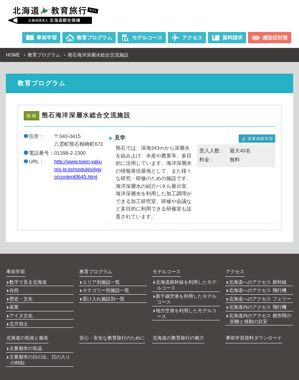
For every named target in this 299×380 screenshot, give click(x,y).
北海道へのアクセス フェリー (260, 295)
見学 (119, 137)
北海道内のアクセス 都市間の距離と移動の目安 (260, 312)
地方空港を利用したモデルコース (186, 309)
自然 (14, 288)
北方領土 (19, 316)
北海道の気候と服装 (27, 329)
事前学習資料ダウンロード (253, 329)
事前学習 (15, 271)
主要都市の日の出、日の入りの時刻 (40, 349)
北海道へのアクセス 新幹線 (258, 281)
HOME (13, 55)
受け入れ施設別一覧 (104, 295)
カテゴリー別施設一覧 (106, 288)
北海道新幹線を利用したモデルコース (186, 284)
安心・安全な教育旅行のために (111, 329)
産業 (14, 302)
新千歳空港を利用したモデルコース (186, 296)
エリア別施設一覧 (101, 281)
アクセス (234, 271)
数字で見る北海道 (28, 281)
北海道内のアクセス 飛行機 (258, 302)
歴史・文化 (21, 295)
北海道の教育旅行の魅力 (178, 329)
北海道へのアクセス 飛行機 (258, 288)
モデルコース (166, 271)
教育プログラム (44, 55)
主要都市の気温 (26, 339)
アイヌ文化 (21, 309)
